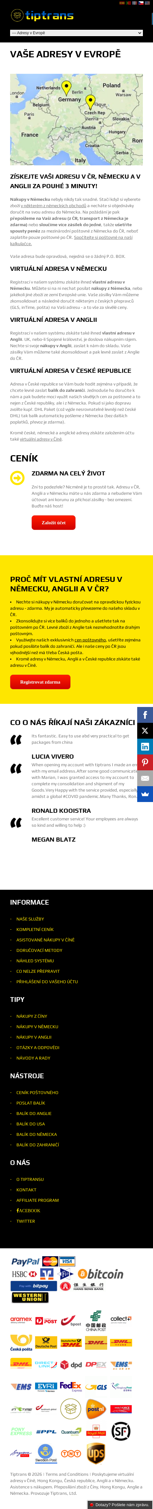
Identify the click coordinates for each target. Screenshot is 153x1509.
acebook (29, 1210)
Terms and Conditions (67, 1474)
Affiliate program (37, 1200)
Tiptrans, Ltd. (63, 1493)
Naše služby (30, 918)
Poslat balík (30, 1102)
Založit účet (53, 522)
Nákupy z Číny (31, 1016)
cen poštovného (90, 639)
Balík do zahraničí (37, 1144)
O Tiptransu (30, 1179)
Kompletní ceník (35, 929)
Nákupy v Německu (37, 1026)
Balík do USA (30, 1123)
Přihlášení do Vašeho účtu (47, 981)
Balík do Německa (36, 1134)
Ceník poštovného (37, 1092)
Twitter (25, 1221)
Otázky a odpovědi (37, 1047)
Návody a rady (33, 1057)
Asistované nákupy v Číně (45, 939)
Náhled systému (35, 960)
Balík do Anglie (34, 1113)
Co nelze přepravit (38, 971)
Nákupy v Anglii (34, 1037)
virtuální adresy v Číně (41, 439)
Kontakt (26, 1189)
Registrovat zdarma (40, 681)
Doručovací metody (39, 950)
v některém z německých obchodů (53, 205)
